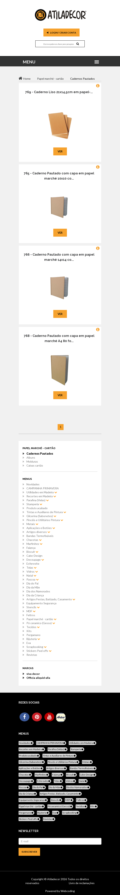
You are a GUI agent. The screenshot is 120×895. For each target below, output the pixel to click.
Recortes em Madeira (41, 496)
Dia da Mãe (33, 587)
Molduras (32, 461)
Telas (31, 567)
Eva (28, 642)
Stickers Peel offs (39, 650)
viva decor (33, 673)
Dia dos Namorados (38, 591)
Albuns (30, 457)
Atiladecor (54, 879)
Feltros (30, 615)
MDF (31, 611)
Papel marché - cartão (41, 619)
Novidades (32, 484)
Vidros (32, 571)
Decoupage (35, 559)
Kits (29, 631)
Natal (31, 575)
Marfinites (34, 543)
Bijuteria (33, 639)
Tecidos (33, 627)
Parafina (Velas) (37, 500)
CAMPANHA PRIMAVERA (42, 488)
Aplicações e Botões (40, 528)
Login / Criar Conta (61, 32)
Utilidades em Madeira (41, 492)
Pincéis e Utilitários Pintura (44, 520)
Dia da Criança (35, 595)
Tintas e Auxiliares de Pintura (46, 512)
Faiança (31, 547)
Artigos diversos (38, 532)
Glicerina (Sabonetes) (41, 516)
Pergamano (33, 635)
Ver (60, 151)
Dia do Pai (32, 583)
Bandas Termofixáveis (39, 535)
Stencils (33, 607)
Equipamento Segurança (41, 603)
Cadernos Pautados (39, 453)
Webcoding (67, 891)
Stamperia (34, 504)
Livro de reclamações (82, 883)
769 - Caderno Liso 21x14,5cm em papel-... (59, 92)
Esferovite (32, 563)
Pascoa (32, 579)
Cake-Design (34, 555)
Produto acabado (37, 508)
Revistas (31, 654)
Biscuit (32, 551)
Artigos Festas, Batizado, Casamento (50, 599)
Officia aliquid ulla (38, 677)
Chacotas (34, 539)
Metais (32, 524)
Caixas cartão (34, 465)
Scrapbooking (36, 646)
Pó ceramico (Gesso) (40, 623)
